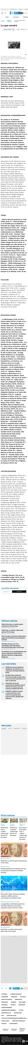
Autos (21, 1010)
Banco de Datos (6, 999)
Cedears (24, 728)
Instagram (9, 988)
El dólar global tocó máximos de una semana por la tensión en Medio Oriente (13, 870)
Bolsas (10, 728)
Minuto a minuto (6, 892)
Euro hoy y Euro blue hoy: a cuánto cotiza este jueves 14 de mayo (23, 833)
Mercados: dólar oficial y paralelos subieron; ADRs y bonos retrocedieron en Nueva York (13, 896)
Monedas (3, 728)
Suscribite (19, 591)
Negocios (4, 1002)
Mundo (13, 1005)
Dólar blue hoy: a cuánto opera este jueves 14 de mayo (12, 625)
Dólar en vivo (13, 9)
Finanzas (14, 997)
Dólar (7, 17)
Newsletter (23, 988)
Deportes (22, 1005)
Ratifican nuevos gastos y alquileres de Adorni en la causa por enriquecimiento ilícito (15, 670)
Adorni (20, 9)
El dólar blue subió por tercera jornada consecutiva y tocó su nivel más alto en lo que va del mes (15, 678)
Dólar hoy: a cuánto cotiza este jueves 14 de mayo (12, 631)
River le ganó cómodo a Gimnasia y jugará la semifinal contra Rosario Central (14, 638)
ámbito (3, 21)
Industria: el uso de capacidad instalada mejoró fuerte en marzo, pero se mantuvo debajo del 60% (15, 686)
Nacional (4, 1005)
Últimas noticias (15, 994)
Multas (3, 1023)
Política (23, 997)
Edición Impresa (6, 1007)
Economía (16, 17)
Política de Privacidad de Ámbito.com (13, 1018)
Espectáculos (6, 1013)
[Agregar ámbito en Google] (8, 29)
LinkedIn (13, 988)
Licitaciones (13, 1023)
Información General (8, 1010)
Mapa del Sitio (11, 1015)
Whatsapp (21, 988)
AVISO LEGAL (5, 1021)
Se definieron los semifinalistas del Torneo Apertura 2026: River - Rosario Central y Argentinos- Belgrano (14, 654)
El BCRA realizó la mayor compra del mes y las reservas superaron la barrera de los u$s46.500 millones (14, 694)
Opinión (13, 1002)
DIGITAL (6, 1030)
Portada (4, 994)
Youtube (17, 988)
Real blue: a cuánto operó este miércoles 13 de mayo (11, 930)
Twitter (2, 988)
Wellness (22, 1002)
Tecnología (18, 1013)
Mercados (18, 999)
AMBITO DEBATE (22, 1030)
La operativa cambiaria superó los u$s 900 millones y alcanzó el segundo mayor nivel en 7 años (13, 906)
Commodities (17, 728)
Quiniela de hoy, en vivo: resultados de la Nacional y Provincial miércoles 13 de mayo (13, 645)
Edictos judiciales (18, 1021)
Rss (2, 1015)
